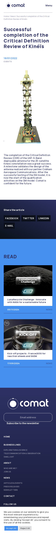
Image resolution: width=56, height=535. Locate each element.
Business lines (12, 444)
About (7, 462)
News (12, 16)
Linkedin (43, 218)
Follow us (10, 504)
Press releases (11, 487)
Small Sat (9, 457)
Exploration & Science (15, 450)
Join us (7, 472)
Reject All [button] (25, 528)
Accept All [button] (11, 528)
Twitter (28, 218)
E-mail (9, 225)
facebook (11, 218)
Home (6, 16)
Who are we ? (10, 468)
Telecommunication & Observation (22, 453)
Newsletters (11, 490)
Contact (9, 496)
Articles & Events (13, 483)
